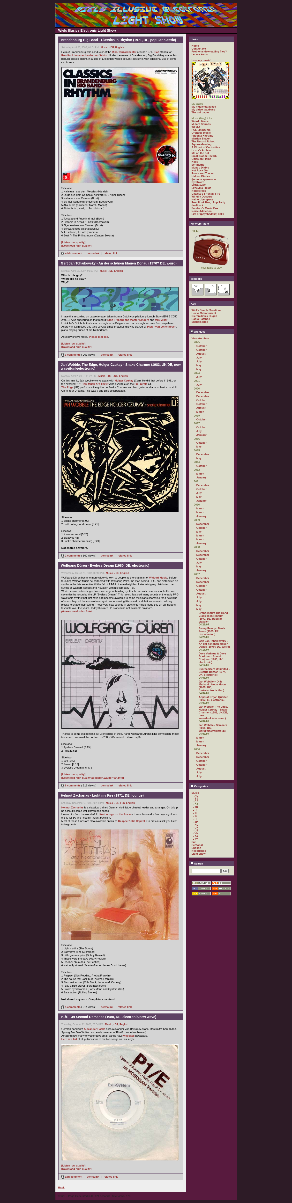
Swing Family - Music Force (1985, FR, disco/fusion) (212, 631)
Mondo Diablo (200, 167)
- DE (111, 47)
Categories (199, 786)
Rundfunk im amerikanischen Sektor (84, 55)
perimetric (198, 164)
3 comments (71, 354)
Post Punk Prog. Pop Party (208, 202)
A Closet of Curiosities (206, 147)
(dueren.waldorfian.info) (76, 611)
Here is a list (69, 1039)
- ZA (195, 836)
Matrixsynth (199, 184)
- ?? (195, 839)
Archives (198, 331)
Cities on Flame (201, 158)
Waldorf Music (158, 577)
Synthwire (198, 182)
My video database (203, 109)
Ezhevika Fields (201, 187)
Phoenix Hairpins (202, 135)
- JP (195, 821)
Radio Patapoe (201, 318)
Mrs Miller (161, 319)
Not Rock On (200, 170)
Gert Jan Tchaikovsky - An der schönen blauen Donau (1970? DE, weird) (214, 643)
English (119, 47)
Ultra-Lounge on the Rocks (114, 814)
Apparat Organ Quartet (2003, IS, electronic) (213, 698)
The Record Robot (203, 141)
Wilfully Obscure (202, 196)
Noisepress (199, 190)
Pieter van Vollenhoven (161, 326)
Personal (197, 845)
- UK (115, 376)
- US (195, 830)
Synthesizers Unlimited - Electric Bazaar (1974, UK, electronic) (214, 672)
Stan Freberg (115, 319)
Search (197, 863)
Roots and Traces (203, 173)
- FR (195, 807)
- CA (196, 801)
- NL (195, 824)
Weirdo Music (200, 121)
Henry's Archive (202, 150)
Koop (195, 161)
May (199, 365)
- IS (195, 815)
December (202, 392)
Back (61, 1187)
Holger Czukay (124, 380)
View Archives (201, 338)
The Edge (67, 387)
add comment (72, 253)
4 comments (71, 1006)
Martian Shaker (201, 138)
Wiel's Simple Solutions (207, 310)
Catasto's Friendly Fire (206, 193)
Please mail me (98, 336)
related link (111, 253)
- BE (195, 798)
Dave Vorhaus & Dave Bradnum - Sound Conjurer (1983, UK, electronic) (212, 658)
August (201, 353)
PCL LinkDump (201, 129)
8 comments (71, 785)
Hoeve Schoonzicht (204, 313)
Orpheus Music (201, 132)
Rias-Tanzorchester (124, 52)
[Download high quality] (76, 245)
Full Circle (141, 383)
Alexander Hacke (94, 1028)
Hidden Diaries (201, 176)
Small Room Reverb (204, 155)
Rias (156, 52)
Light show (199, 853)
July (199, 357)
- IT (195, 818)
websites (129, 1035)
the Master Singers (137, 319)
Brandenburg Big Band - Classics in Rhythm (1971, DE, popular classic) (214, 617)
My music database (204, 106)
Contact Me (199, 48)
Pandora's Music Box (205, 208)
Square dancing (202, 144)
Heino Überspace (202, 199)
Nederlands (199, 850)
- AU (195, 795)
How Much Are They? (95, 383)
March (200, 411)
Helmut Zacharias (72, 807)
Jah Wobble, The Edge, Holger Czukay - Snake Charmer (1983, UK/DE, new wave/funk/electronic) (213, 712)
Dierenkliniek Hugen (204, 316)
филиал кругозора (204, 179)
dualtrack (197, 205)
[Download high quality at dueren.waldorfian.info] (92, 777)
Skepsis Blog (200, 321)
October (201, 346)
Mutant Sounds (201, 124)
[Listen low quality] (73, 242)
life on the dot (200, 153)
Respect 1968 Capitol (131, 821)
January (201, 434)
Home (195, 45)
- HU (196, 810)
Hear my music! (201, 60)
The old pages (201, 112)
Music (104, 47)
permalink (93, 253)
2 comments (71, 555)
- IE (195, 813)
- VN (195, 833)
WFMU (196, 126)
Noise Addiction (202, 211)
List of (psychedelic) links (208, 214)
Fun (122, 803)
